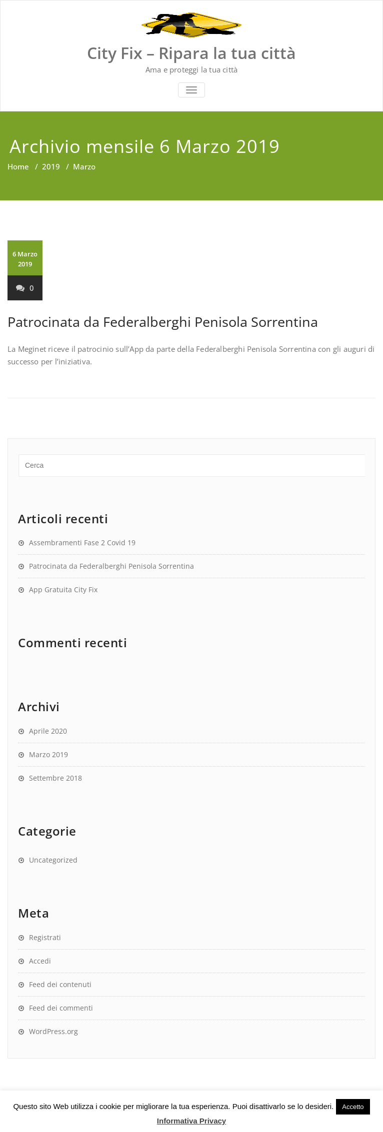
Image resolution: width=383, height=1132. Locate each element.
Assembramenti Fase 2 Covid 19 (82, 542)
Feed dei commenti (61, 1008)
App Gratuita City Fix (63, 589)
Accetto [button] (353, 1107)
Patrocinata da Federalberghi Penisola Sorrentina (163, 321)
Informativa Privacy (191, 1121)
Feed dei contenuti (60, 984)
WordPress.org (53, 1031)
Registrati (45, 937)
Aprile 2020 (48, 731)
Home (18, 166)
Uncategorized (53, 860)
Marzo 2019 (48, 754)
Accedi (40, 961)
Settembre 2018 (55, 778)
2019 (51, 166)
